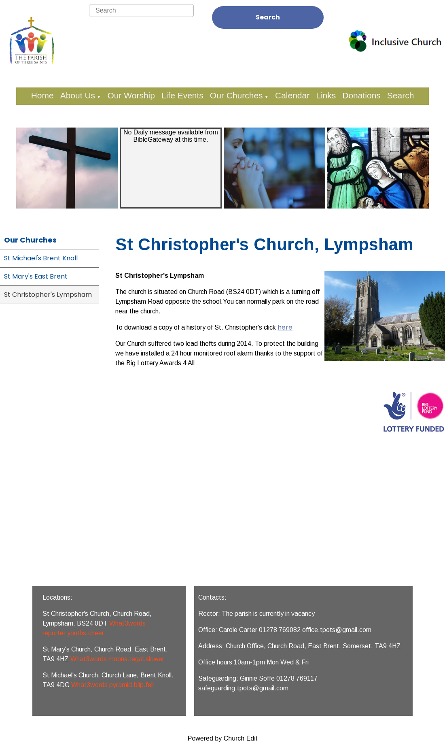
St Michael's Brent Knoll (41, 258)
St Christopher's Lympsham (48, 294)
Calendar (292, 95)
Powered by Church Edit (223, 738)
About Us (77, 95)
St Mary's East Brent (36, 276)
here (285, 327)
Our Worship (131, 95)
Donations (361, 95)
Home (42, 95)
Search (268, 17)
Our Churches (236, 95)
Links (326, 95)
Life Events (182, 95)
